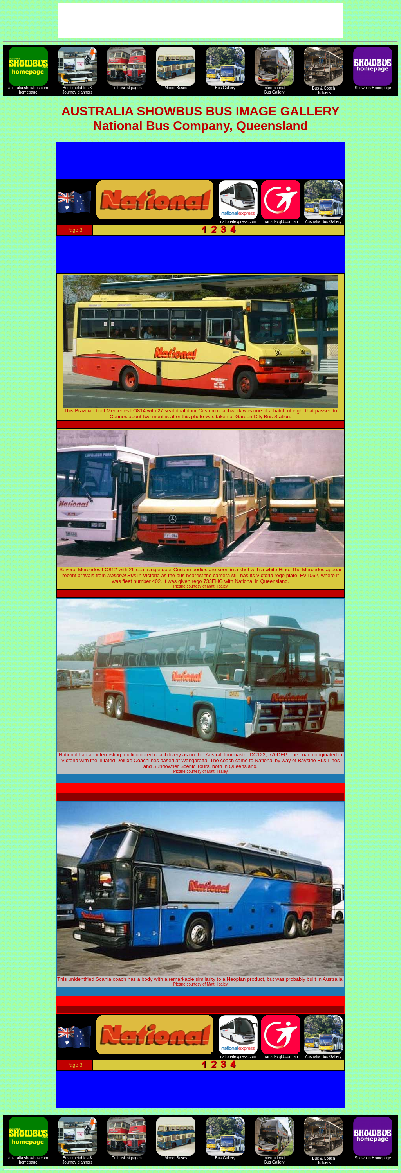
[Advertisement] (200, 160)
